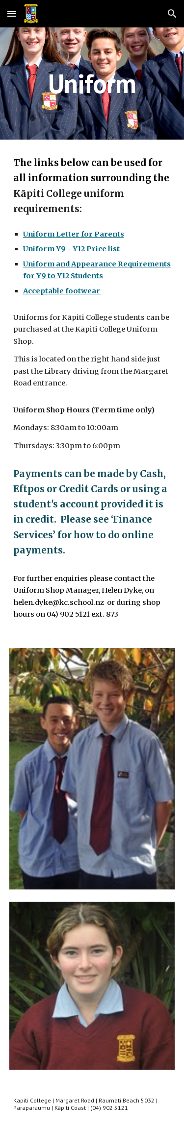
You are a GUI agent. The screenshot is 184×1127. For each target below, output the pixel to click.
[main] (92, 83)
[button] (12, 13)
